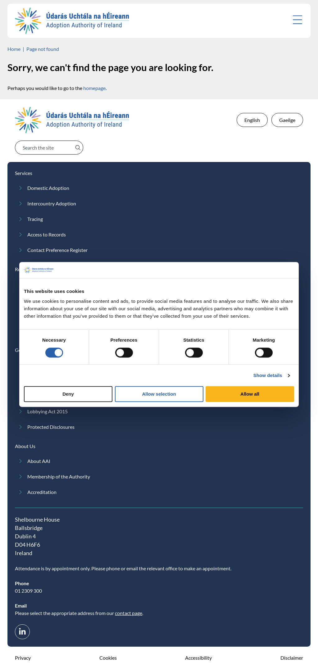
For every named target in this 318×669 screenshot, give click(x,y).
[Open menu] (297, 19)
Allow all (249, 394)
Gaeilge (287, 120)
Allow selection (159, 394)
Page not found (42, 49)
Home (13, 49)
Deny (68, 394)
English (252, 120)
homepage (94, 88)
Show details (267, 375)
